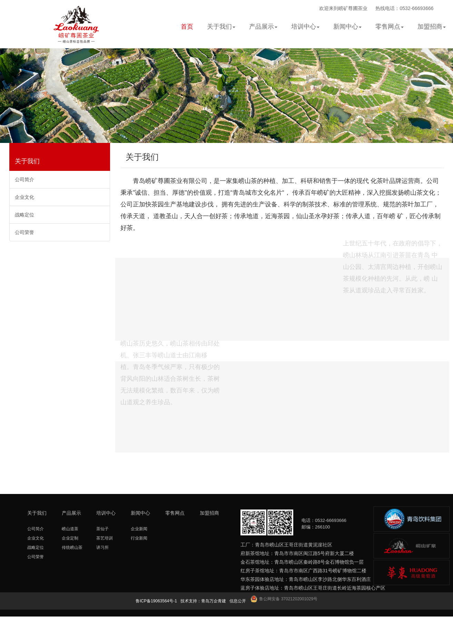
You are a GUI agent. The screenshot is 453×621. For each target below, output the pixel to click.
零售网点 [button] (389, 26)
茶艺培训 (104, 538)
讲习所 (102, 547)
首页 (187, 26)
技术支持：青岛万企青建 (203, 601)
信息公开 (237, 601)
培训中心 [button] (305, 26)
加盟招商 (209, 513)
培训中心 (106, 513)
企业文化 (24, 197)
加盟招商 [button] (431, 26)
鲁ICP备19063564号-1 (156, 601)
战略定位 (24, 214)
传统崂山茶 (72, 547)
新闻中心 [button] (347, 26)
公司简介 (24, 179)
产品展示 (71, 513)
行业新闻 (139, 538)
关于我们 (27, 161)
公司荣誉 (24, 232)
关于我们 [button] (221, 26)
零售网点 (175, 513)
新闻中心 (140, 513)
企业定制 (70, 538)
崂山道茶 (70, 528)
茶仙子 (102, 528)
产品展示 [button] (263, 26)
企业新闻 (139, 528)
